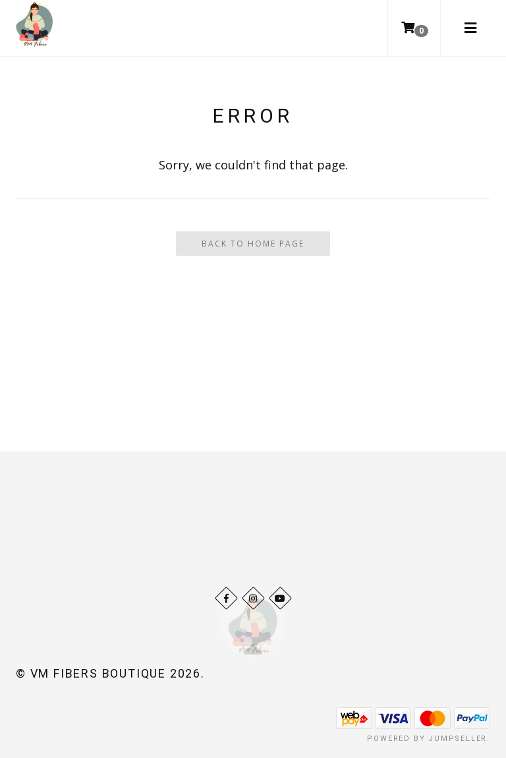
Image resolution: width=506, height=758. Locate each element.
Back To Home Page (253, 243)
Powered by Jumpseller (427, 738)
